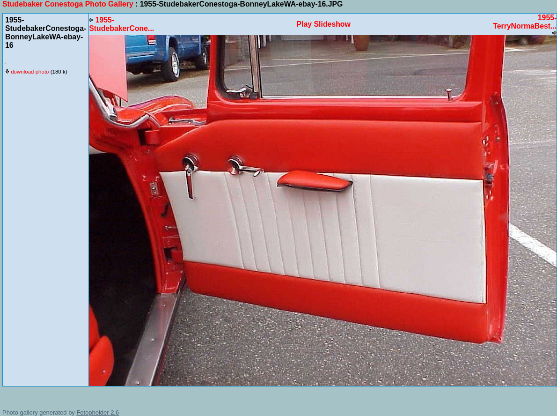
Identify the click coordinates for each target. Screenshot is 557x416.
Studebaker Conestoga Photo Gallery (67, 4)
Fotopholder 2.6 (97, 412)
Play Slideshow (324, 24)
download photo (27, 71)
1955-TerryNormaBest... (525, 24)
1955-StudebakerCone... (121, 24)
